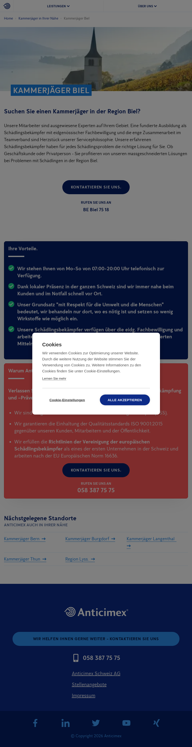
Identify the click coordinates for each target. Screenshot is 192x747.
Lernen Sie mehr (54, 378)
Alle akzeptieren (125, 400)
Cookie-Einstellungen (67, 400)
